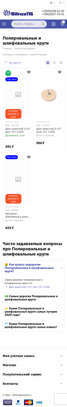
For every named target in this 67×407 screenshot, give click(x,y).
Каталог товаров (4, 24)
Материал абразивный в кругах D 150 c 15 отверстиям (17, 215)
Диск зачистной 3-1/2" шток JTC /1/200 (48, 130)
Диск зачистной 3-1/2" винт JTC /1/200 (29, 287)
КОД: (7, 125)
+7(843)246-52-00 (52, 11)
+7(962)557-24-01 (52, 14)
